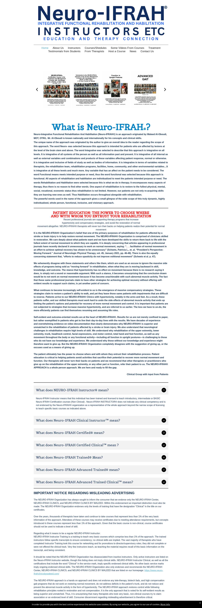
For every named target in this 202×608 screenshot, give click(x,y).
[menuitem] (44, 48)
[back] (37, 89)
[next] (165, 89)
